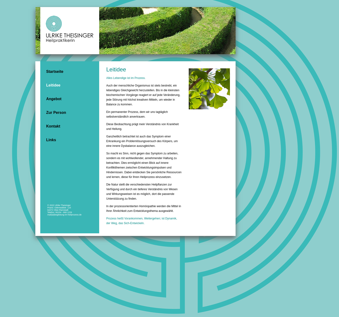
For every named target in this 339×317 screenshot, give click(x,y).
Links (51, 140)
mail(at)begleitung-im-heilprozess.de (64, 215)
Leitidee (53, 85)
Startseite (54, 72)
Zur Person (56, 113)
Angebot (53, 99)
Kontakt (53, 126)
